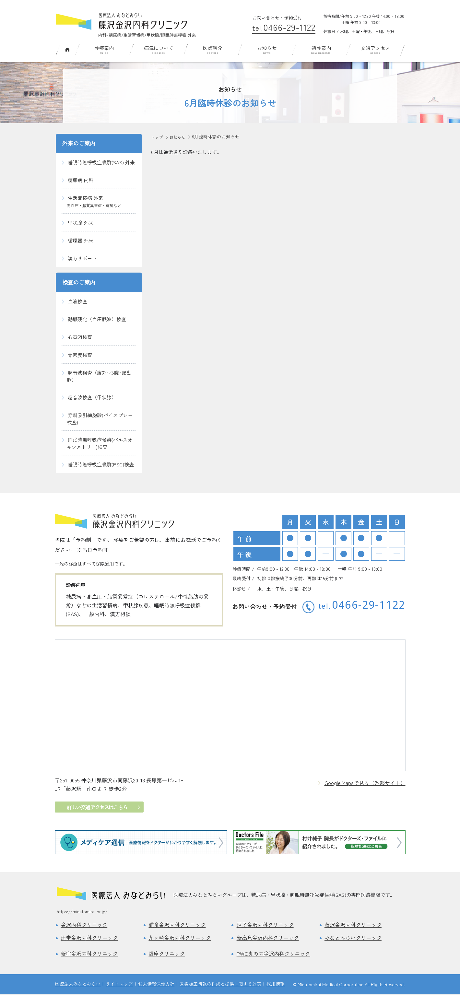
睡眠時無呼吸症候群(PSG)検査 (101, 464)
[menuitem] (67, 50)
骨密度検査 (80, 354)
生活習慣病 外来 (94, 201)
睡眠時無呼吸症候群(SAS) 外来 (101, 162)
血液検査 (77, 301)
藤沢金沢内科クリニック (354, 925)
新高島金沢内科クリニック (270, 938)
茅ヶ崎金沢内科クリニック (181, 938)
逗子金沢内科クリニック (267, 925)
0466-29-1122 (283, 27)
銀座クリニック (167, 954)
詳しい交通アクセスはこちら (95, 807)
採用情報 (275, 984)
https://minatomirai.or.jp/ (82, 911)
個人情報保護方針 (156, 984)
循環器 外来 (80, 240)
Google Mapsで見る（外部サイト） (365, 783)
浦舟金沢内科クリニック (178, 925)
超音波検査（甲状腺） (92, 397)
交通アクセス (375, 48)
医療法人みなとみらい (77, 984)
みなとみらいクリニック (354, 938)
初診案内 (321, 48)
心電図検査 (80, 337)
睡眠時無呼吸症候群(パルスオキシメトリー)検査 (100, 443)
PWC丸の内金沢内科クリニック (275, 954)
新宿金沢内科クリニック (91, 954)
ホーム (67, 49)
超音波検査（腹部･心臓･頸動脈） (99, 376)
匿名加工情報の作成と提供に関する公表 (220, 984)
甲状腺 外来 (80, 222)
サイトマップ (119, 984)
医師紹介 (212, 48)
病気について (158, 48)
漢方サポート (82, 258)
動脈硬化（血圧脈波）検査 (97, 319)
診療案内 (104, 48)
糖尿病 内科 (80, 180)
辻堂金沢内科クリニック (91, 938)
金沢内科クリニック (85, 925)
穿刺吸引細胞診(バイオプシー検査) (100, 419)
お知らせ (267, 48)
